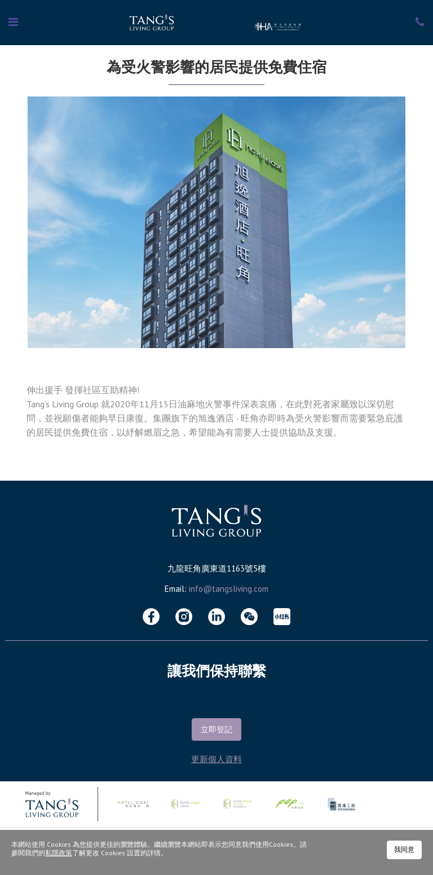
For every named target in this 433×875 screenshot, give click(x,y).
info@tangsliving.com (228, 588)
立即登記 (216, 729)
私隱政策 (58, 852)
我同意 (404, 849)
